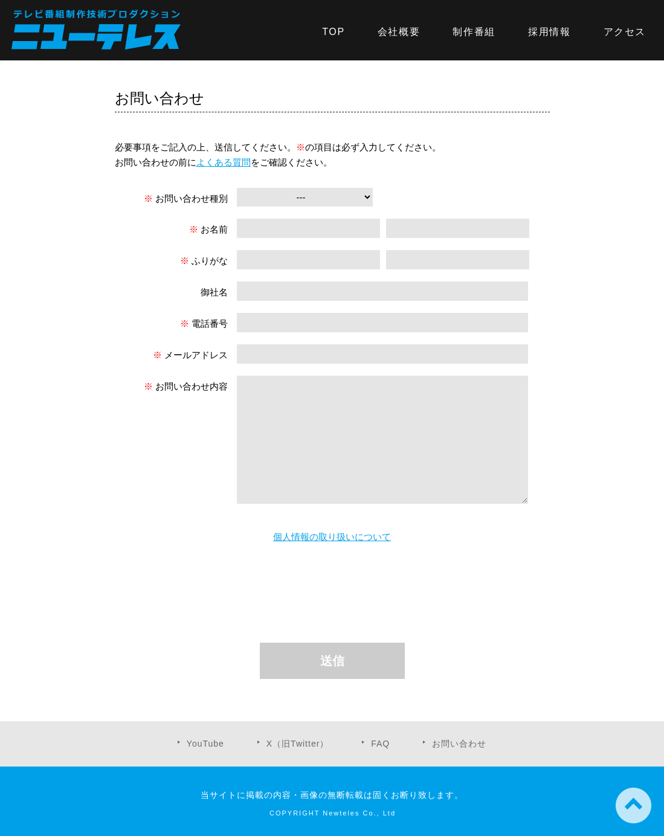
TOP (333, 32)
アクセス (625, 32)
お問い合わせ (459, 743)
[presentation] (335, 595)
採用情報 (549, 32)
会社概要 (399, 32)
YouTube (205, 743)
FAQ (380, 743)
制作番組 (474, 32)
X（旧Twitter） (297, 743)
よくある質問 (223, 162)
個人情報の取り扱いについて (332, 537)
